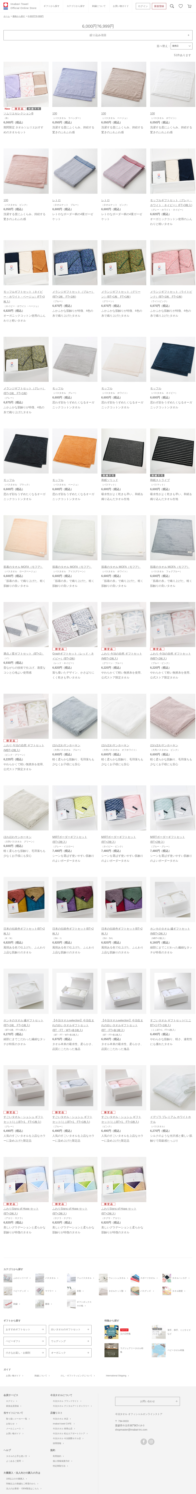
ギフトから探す (51, 6)
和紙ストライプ (160, 480)
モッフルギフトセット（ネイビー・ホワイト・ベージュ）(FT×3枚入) (24, 296)
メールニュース (14, 1428)
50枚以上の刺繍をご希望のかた (22, 1483)
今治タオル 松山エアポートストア (70, 1433)
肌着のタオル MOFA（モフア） (23, 566)
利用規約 (58, 1456)
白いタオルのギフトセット (65, 1329)
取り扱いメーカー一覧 (18, 1419)
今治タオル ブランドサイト (67, 1401)
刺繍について (99, 6)
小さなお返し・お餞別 (18, 1352)
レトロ (56, 200)
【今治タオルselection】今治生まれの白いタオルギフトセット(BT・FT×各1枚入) (122, 1025)
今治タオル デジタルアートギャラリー (72, 1406)
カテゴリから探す (76, 6)
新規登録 (159, 6)
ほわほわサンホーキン (66, 745)
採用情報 (58, 1443)
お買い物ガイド (121, 6)
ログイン (143, 6)
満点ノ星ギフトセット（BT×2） (24, 653)
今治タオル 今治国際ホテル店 (68, 1438)
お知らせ (11, 1423)
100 (54, 113)
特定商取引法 (60, 1466)
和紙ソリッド (109, 480)
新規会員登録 (13, 1406)
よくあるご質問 (14, 1461)
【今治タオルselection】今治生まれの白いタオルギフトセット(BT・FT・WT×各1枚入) (73, 1025)
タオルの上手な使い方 (18, 1456)
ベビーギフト (13, 1341)
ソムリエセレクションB (18, 113)
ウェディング (58, 1341)
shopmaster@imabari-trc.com (131, 1429)
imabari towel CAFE (63, 1423)
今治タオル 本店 (62, 1419)
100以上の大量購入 (16, 1479)
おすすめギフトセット (18, 1329)
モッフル (58, 388)
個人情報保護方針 (62, 1461)
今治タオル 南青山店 (64, 1428)
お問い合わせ (147, 1401)
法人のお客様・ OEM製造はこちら (23, 1488)
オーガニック (58, 1352)
